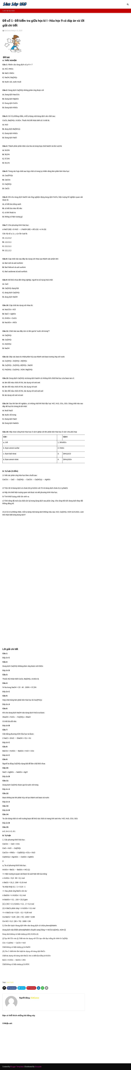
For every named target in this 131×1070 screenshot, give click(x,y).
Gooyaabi (38, 1067)
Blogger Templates (17, 1067)
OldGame (8, 31)
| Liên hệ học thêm (8, 11)
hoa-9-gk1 (10, 982)
